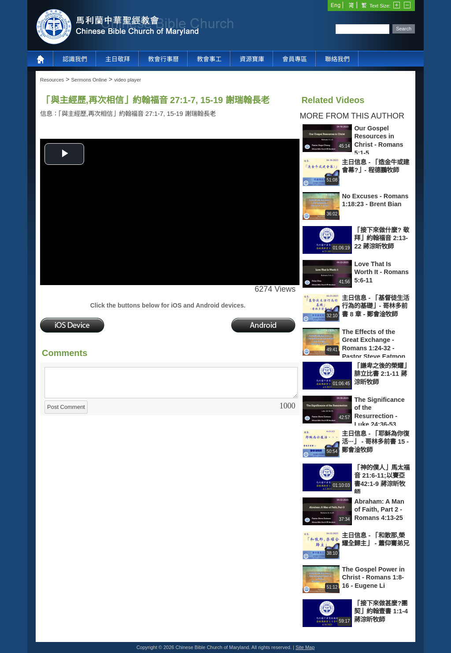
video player (127, 79)
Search (403, 28)
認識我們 (75, 59)
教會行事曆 (163, 59)
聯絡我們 (337, 59)
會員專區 (294, 59)
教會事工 (209, 59)
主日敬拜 (117, 59)
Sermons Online (89, 79)
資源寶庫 (252, 59)
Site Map (305, 647)
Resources (52, 79)
